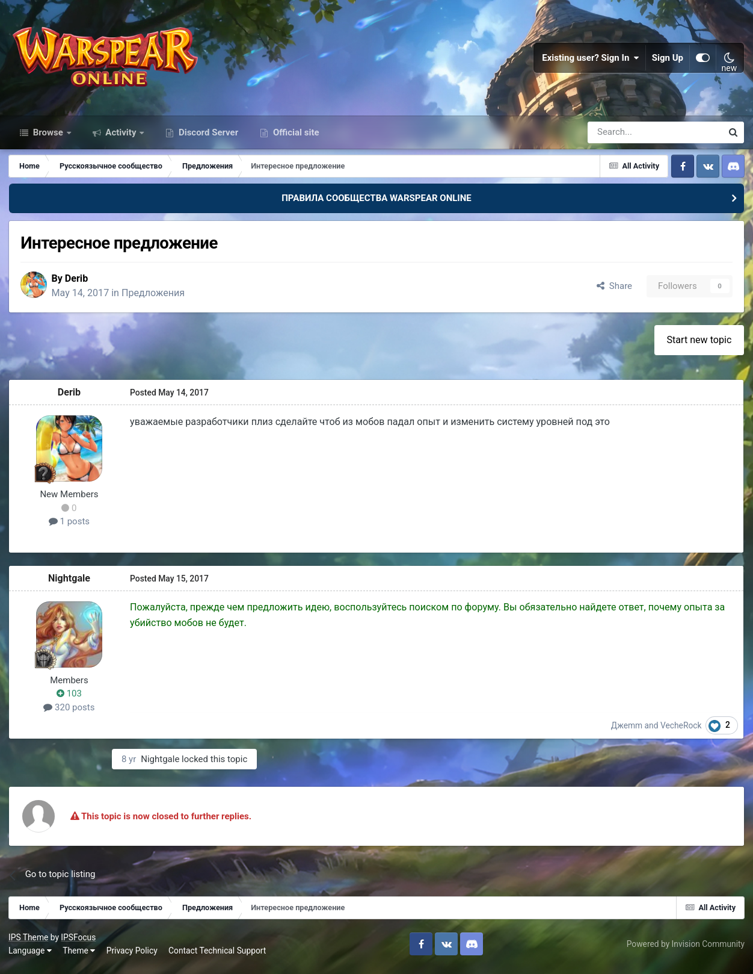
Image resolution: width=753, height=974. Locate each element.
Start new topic (698, 345)
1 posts (69, 527)
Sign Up (667, 60)
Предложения (156, 298)
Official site (295, 137)
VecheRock (681, 731)
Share (614, 291)
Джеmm (627, 731)
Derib (79, 284)
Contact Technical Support (217, 956)
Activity (121, 137)
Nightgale (70, 583)
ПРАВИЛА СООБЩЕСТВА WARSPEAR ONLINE (376, 203)
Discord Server (207, 137)
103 (69, 699)
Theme (79, 956)
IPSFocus (78, 943)
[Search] (623, 137)
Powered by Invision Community (685, 949)
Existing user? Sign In (590, 60)
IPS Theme (29, 943)
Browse (48, 137)
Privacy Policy (132, 956)
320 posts (69, 712)
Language (30, 956)
